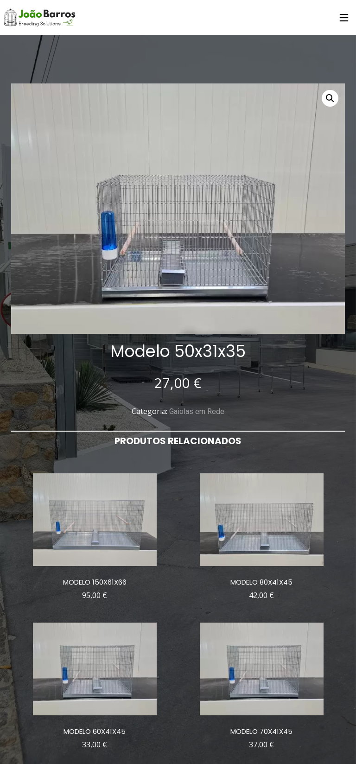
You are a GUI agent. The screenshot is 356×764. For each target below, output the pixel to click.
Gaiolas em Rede (196, 411)
